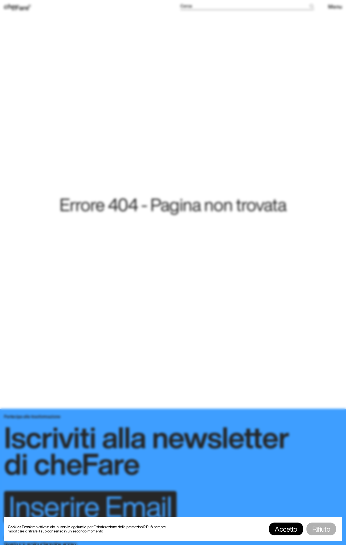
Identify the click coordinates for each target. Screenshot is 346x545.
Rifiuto (321, 528)
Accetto (286, 528)
